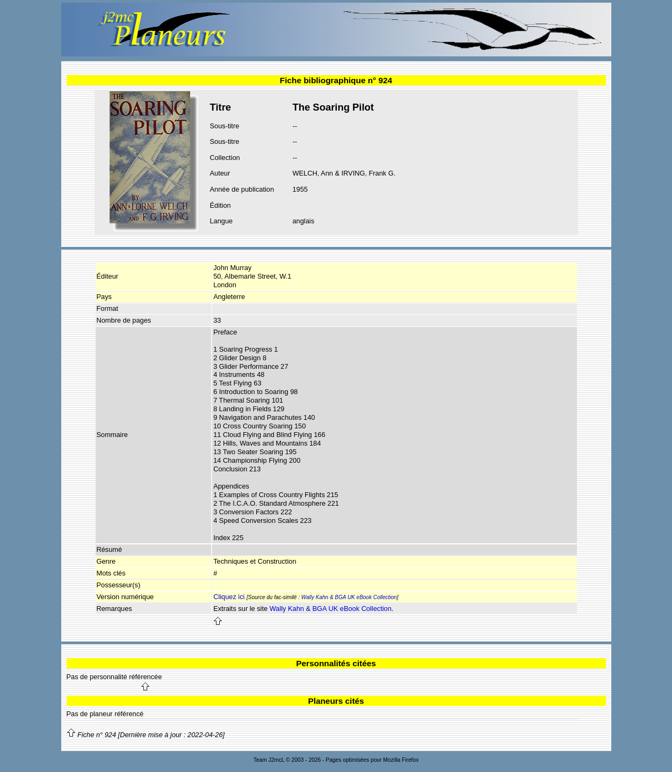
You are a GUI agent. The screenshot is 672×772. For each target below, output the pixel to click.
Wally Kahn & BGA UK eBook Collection (349, 597)
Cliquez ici (228, 597)
